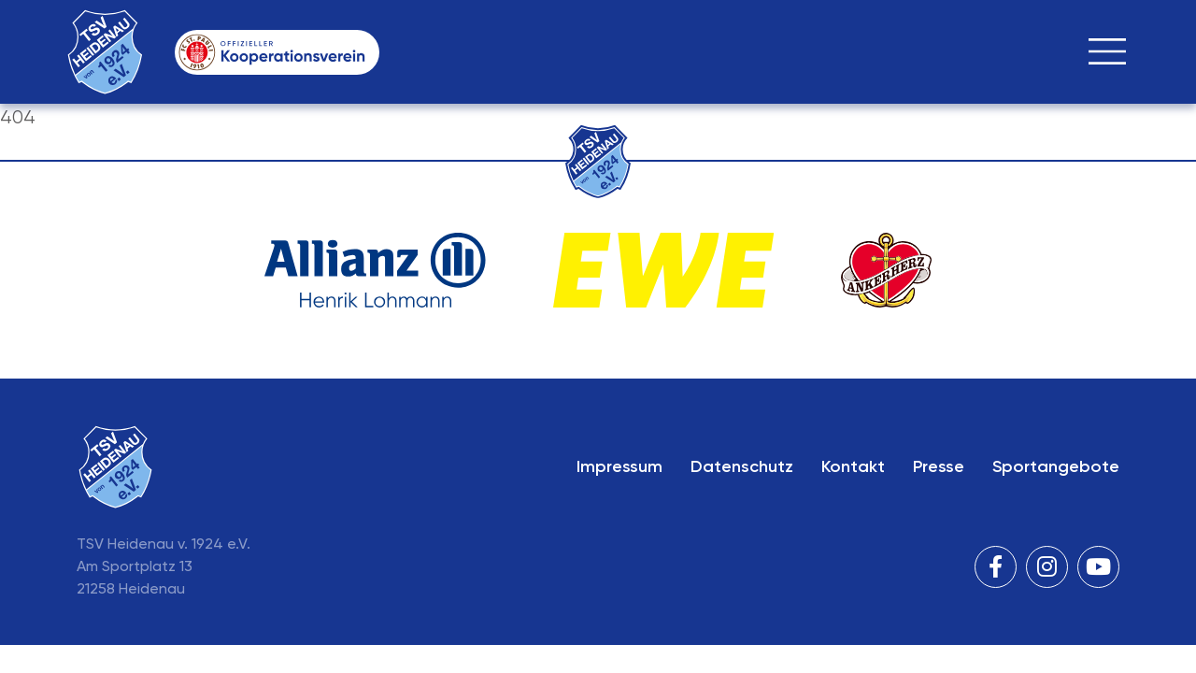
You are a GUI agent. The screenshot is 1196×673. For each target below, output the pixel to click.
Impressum (619, 466)
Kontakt (853, 466)
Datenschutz (742, 466)
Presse (938, 466)
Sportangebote (1055, 466)
